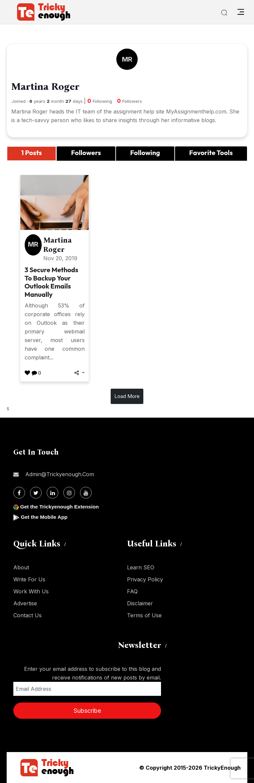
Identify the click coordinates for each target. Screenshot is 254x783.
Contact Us (27, 615)
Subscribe (87, 710)
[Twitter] (36, 492)
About (21, 567)
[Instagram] (69, 492)
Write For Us (29, 579)
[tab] (31, 153)
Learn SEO (140, 567)
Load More (127, 396)
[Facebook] (19, 492)
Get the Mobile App (45, 517)
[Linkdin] (52, 492)
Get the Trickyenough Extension (61, 506)
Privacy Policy (145, 579)
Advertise (25, 603)
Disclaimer (140, 603)
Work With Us (31, 591)
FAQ (132, 591)
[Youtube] (86, 492)
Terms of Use (144, 615)
